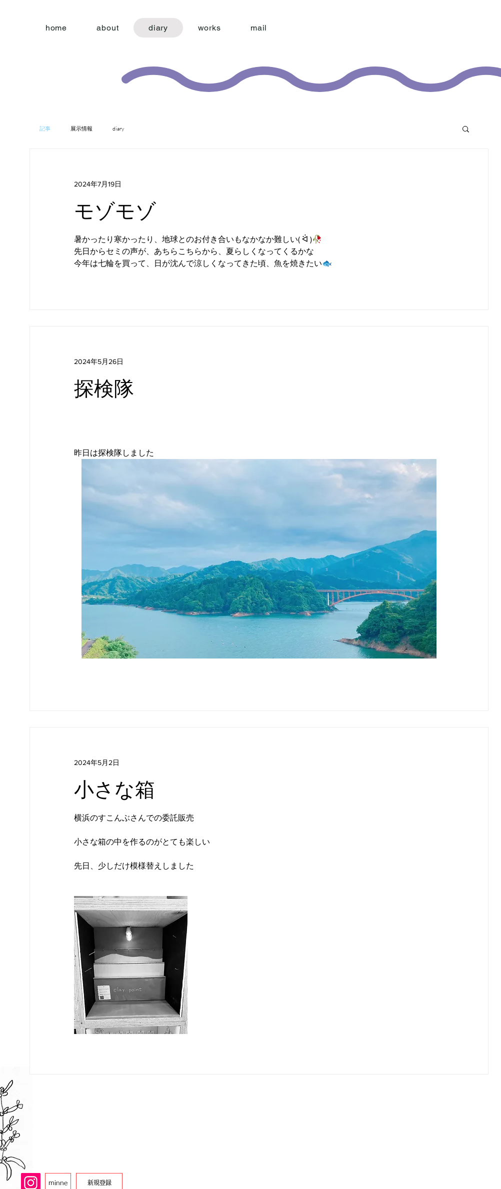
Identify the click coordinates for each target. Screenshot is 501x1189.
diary (118, 129)
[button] (465, 129)
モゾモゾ (115, 211)
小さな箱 (114, 789)
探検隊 (104, 389)
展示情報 (81, 129)
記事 (45, 129)
